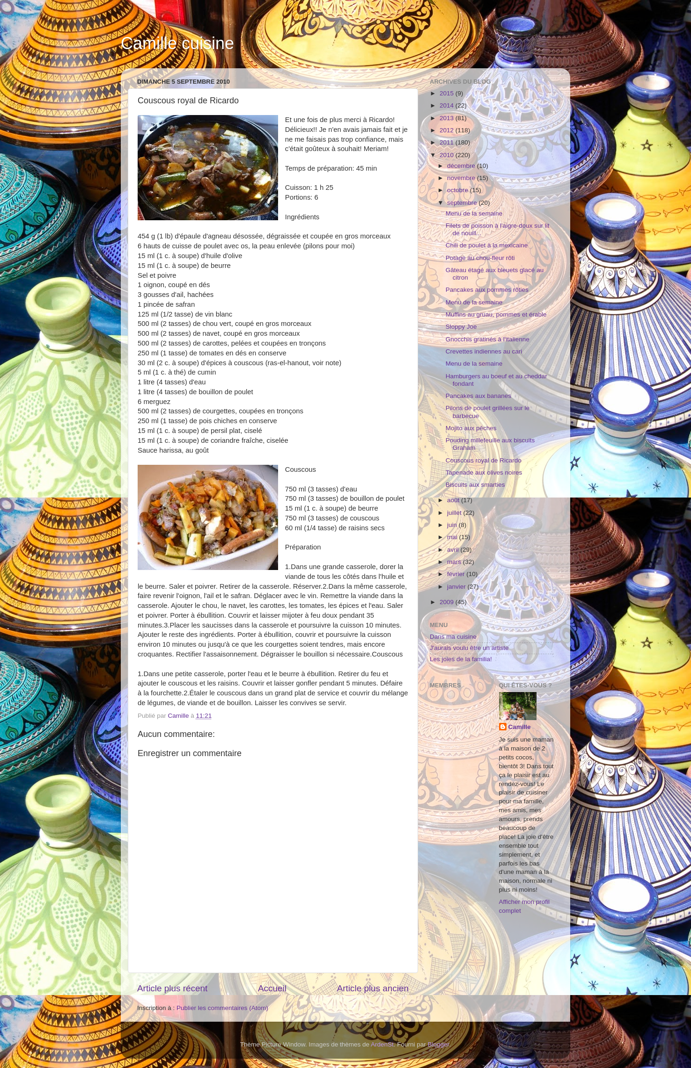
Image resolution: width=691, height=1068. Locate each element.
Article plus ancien (373, 988)
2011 (448, 142)
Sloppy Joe (461, 326)
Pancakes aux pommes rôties (487, 289)
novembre (462, 177)
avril (454, 549)
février (456, 573)
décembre (462, 165)
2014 (448, 105)
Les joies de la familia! (461, 659)
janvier (457, 586)
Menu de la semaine (474, 213)
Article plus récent (172, 988)
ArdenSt (382, 1044)
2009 (448, 602)
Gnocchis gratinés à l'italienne (487, 339)
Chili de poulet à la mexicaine (487, 245)
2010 (448, 155)
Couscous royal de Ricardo (484, 460)
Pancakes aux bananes (478, 395)
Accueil (272, 988)
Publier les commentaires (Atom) (222, 1007)
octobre (458, 190)
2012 (448, 130)
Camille (519, 726)
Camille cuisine (177, 43)
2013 (448, 118)
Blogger (438, 1044)
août (454, 500)
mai (453, 537)
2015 (448, 93)
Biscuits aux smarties (475, 484)
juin (453, 524)
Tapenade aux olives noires (484, 472)
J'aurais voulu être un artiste (469, 647)
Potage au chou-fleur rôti (480, 257)
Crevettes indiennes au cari (484, 351)
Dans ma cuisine (453, 636)
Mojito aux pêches (471, 428)
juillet (455, 512)
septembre (463, 202)
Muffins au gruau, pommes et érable (496, 314)
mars (455, 561)
